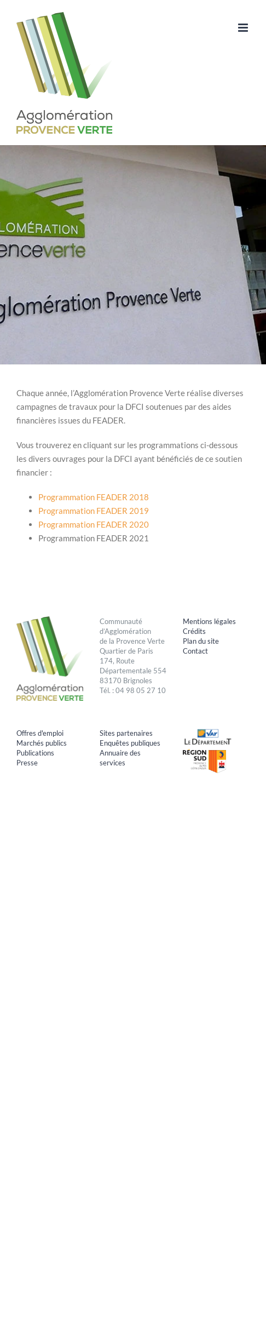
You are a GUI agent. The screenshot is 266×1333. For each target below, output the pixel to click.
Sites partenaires (126, 733)
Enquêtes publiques (130, 743)
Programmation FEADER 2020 (93, 524)
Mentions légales (209, 621)
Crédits (194, 631)
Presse (27, 762)
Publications (35, 752)
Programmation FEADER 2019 (93, 511)
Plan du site (201, 641)
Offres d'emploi (39, 733)
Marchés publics (41, 743)
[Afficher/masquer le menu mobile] (244, 27)
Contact (195, 651)
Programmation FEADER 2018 (94, 497)
